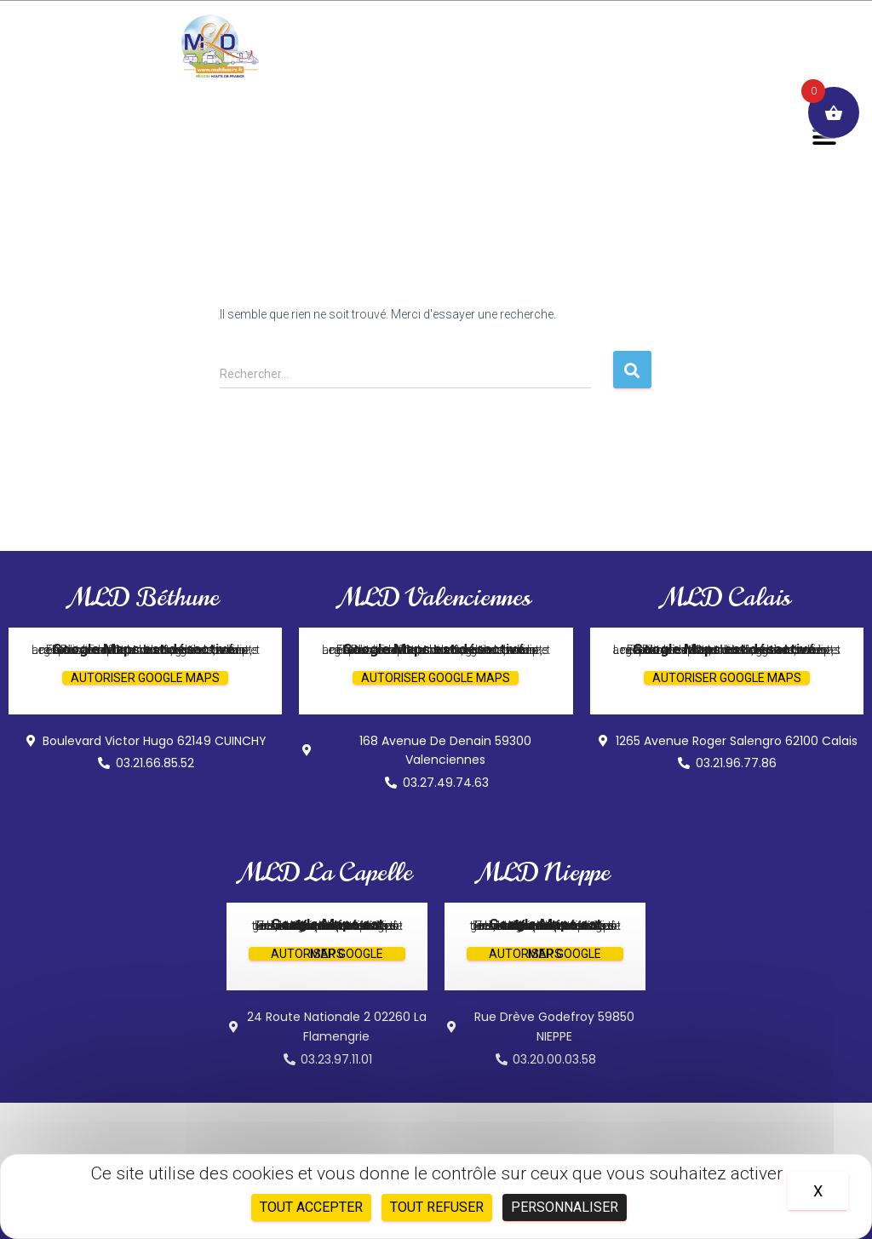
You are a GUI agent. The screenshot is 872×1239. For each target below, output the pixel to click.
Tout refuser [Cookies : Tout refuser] (437, 1207)
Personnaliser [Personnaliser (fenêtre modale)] (564, 1207)
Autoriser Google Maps (145, 678)
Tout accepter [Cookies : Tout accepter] (311, 1207)
